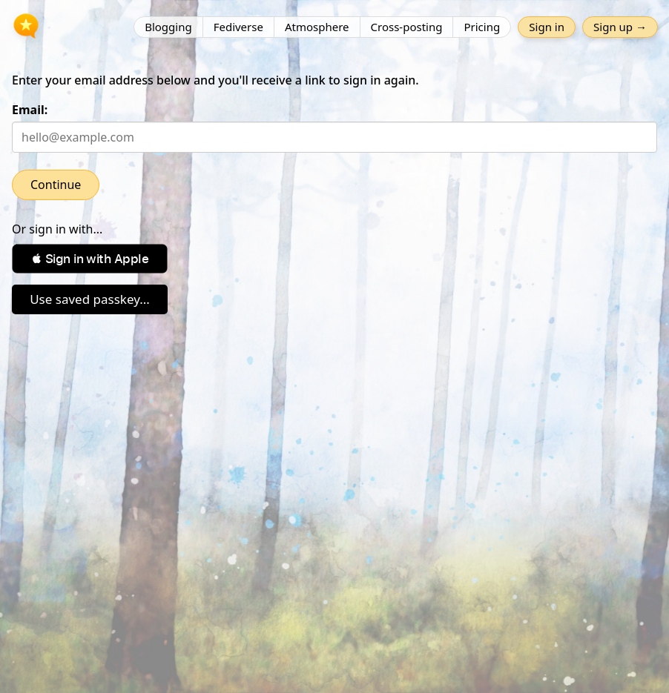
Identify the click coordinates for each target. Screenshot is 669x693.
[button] (90, 258)
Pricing (482, 26)
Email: (29, 109)
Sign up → (620, 26)
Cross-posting (407, 26)
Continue (55, 184)
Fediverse (238, 26)
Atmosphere (317, 26)
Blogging (168, 26)
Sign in (546, 26)
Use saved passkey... (90, 299)
